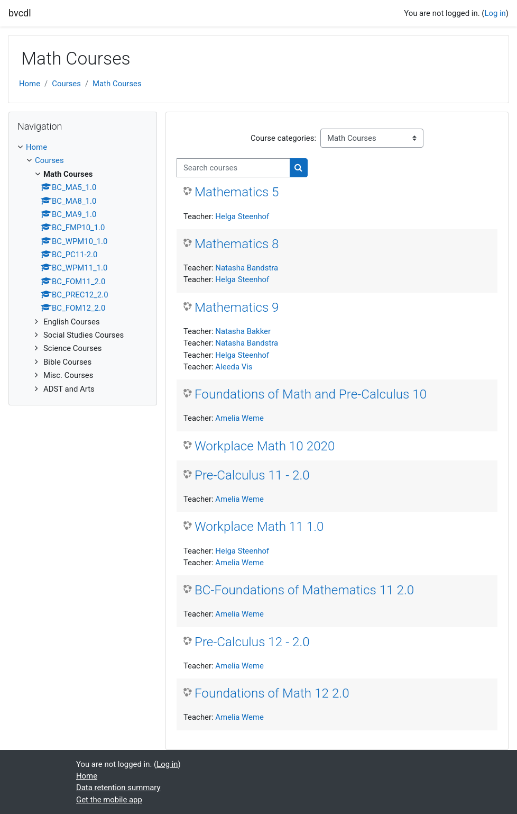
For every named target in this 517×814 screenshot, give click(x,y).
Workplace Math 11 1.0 (259, 526)
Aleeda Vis (233, 367)
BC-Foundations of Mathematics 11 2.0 (304, 590)
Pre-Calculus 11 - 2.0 (252, 475)
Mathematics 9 (237, 307)
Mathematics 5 (237, 192)
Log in (494, 13)
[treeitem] (82, 268)
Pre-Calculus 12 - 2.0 (252, 641)
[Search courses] (233, 167)
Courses (66, 83)
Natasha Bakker (243, 331)
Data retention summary (118, 787)
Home (29, 83)
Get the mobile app (109, 799)
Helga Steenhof (242, 216)
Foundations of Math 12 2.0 (272, 693)
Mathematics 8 (237, 243)
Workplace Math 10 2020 (265, 446)
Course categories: (283, 138)
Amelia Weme (239, 418)
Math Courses (117, 83)
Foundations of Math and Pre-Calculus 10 (311, 394)
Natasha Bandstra (246, 268)
